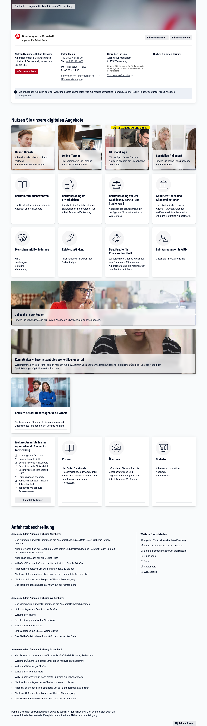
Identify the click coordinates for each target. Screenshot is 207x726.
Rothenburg (150, 566)
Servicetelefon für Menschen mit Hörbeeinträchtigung (78, 77)
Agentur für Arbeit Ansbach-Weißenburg (165, 540)
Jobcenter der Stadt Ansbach (34, 480)
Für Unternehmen (156, 37)
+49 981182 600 (74, 61)
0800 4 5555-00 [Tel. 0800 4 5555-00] (74, 57)
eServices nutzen (26, 71)
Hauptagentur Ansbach (31, 455)
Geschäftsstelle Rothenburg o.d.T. (33, 471)
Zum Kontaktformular (118, 75)
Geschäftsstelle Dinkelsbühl (33, 466)
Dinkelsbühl (150, 556)
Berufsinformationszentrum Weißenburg (165, 550)
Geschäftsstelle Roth (29, 459)
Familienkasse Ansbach (31, 477)
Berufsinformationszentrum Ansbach (163, 545)
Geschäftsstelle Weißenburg (33, 462)
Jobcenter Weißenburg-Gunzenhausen (31, 489)
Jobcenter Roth (27, 484)
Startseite (20, 6)
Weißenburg (150, 571)
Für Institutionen (181, 37)
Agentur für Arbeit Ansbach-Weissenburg (50, 6)
